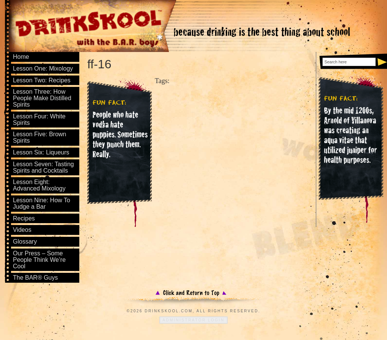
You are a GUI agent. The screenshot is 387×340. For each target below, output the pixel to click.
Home (21, 57)
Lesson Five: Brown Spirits (39, 137)
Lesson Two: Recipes (42, 80)
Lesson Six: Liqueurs (41, 152)
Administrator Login (193, 320)
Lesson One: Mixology (43, 68)
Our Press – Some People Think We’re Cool (39, 259)
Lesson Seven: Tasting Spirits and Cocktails (43, 167)
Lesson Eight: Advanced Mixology (39, 185)
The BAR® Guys (35, 277)
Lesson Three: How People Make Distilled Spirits (42, 98)
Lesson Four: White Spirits (39, 119)
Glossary (25, 241)
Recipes (24, 218)
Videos (22, 230)
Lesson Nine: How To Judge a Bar (41, 203)
